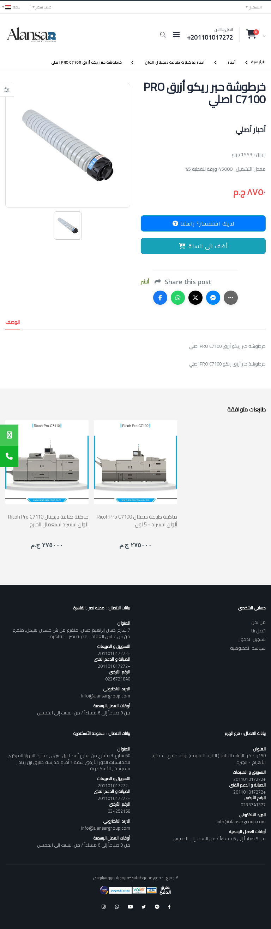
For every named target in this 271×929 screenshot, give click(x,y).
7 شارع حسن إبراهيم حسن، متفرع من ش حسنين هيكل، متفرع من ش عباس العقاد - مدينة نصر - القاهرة (71, 633)
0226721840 (117, 678)
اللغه (13, 7)
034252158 (119, 811)
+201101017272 (114, 653)
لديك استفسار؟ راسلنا (203, 223)
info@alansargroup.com (105, 695)
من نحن (258, 622)
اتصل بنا (258, 630)
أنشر (145, 282)
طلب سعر (44, 7)
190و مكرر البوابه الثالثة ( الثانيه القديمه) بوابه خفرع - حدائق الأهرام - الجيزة (208, 758)
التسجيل (255, 7)
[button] (162, 34)
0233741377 (253, 804)
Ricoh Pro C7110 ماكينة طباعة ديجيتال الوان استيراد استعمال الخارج (48, 520)
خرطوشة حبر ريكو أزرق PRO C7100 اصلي (87, 62)
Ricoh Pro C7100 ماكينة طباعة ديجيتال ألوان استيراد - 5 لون (137, 520)
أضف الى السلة (203, 246)
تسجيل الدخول (251, 639)
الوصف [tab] (12, 322)
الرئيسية (258, 62)
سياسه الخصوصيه (248, 648)
